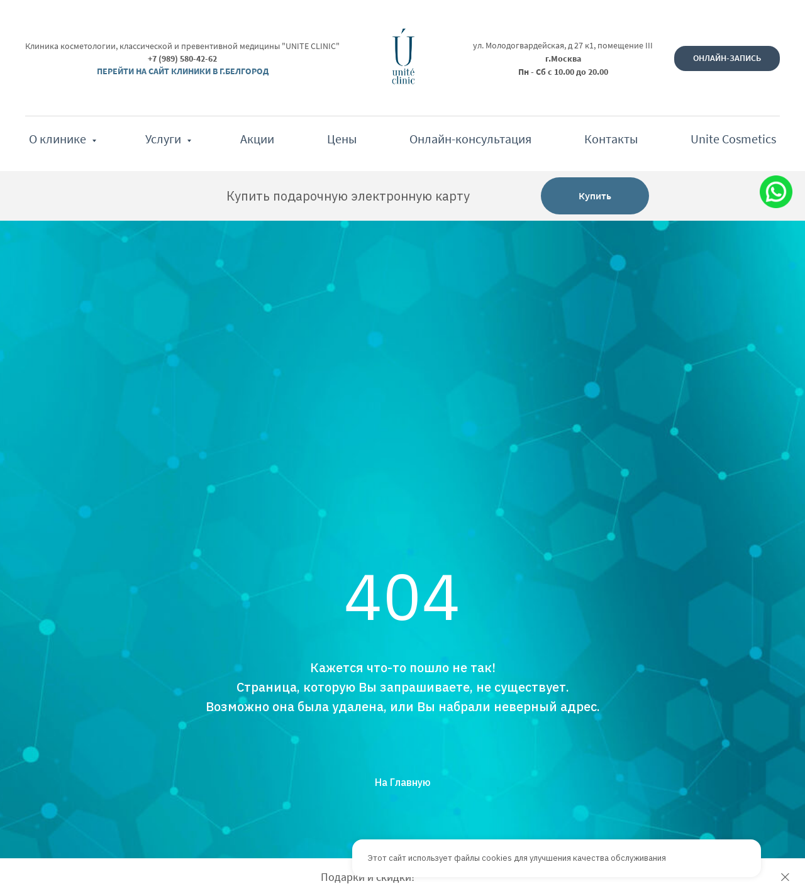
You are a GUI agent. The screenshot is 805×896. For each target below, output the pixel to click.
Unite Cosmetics (733, 139)
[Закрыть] (785, 877)
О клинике (59, 139)
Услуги (164, 139)
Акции (257, 139)
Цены (342, 139)
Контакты (611, 139)
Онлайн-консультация (470, 139)
